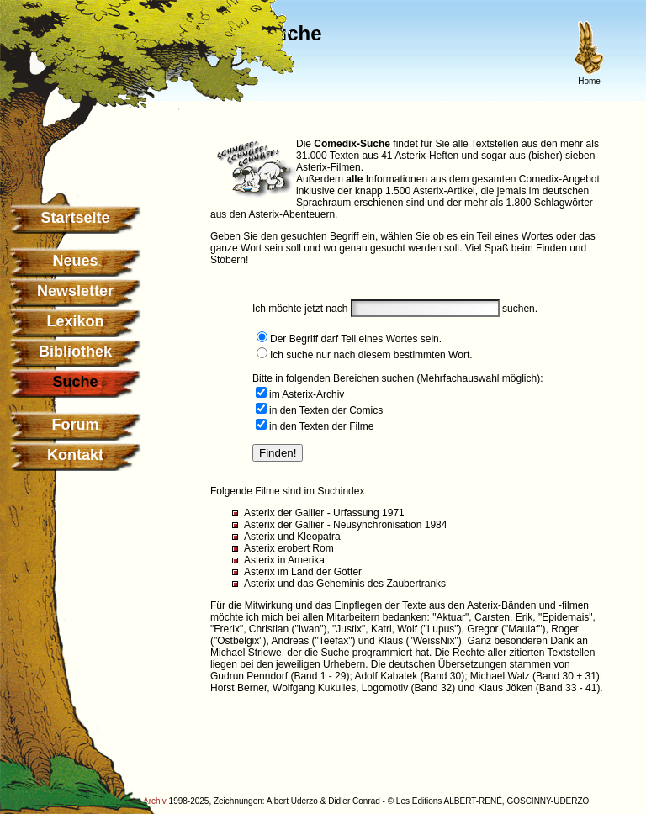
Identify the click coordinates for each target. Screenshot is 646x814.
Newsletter (75, 291)
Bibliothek (75, 351)
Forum (75, 424)
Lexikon (74, 321)
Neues (75, 260)
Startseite (74, 217)
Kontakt (75, 455)
